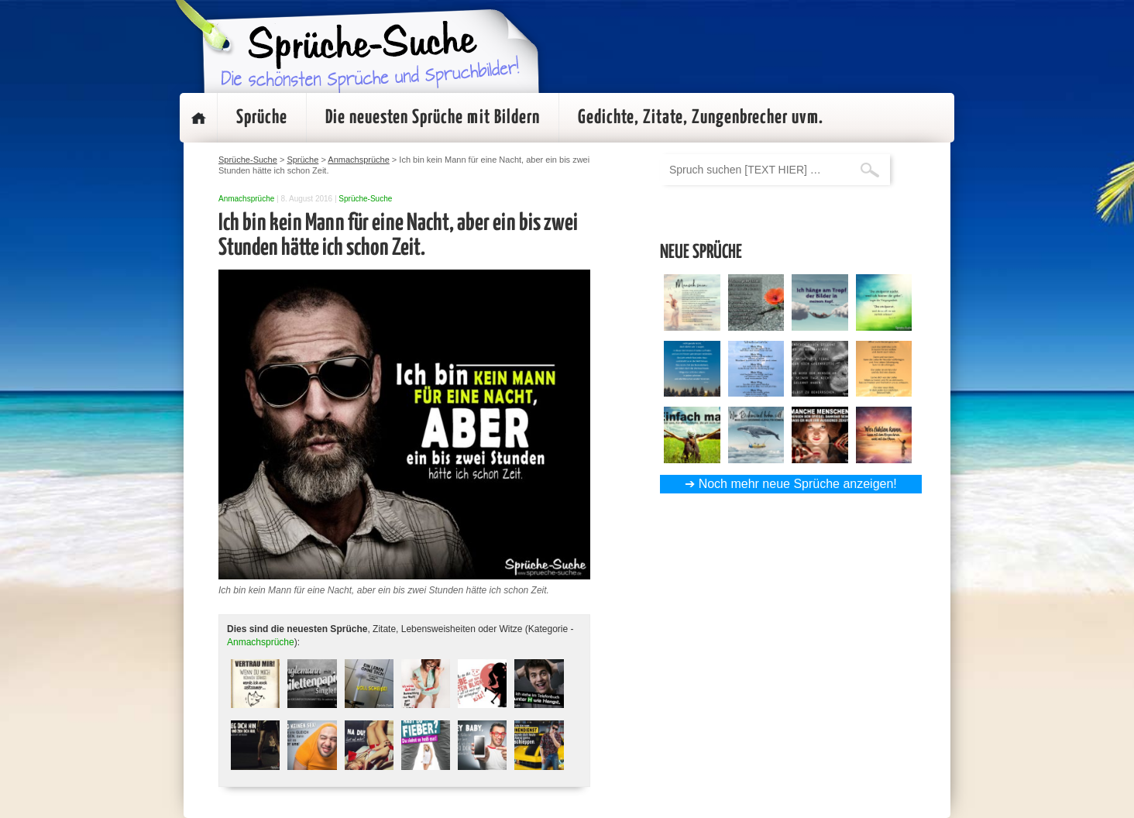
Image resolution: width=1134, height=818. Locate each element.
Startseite (198, 118)
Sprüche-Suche (365, 198)
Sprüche (261, 117)
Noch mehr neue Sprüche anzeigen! (798, 483)
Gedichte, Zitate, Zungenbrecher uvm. (700, 117)
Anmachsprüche (246, 198)
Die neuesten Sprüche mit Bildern (432, 117)
